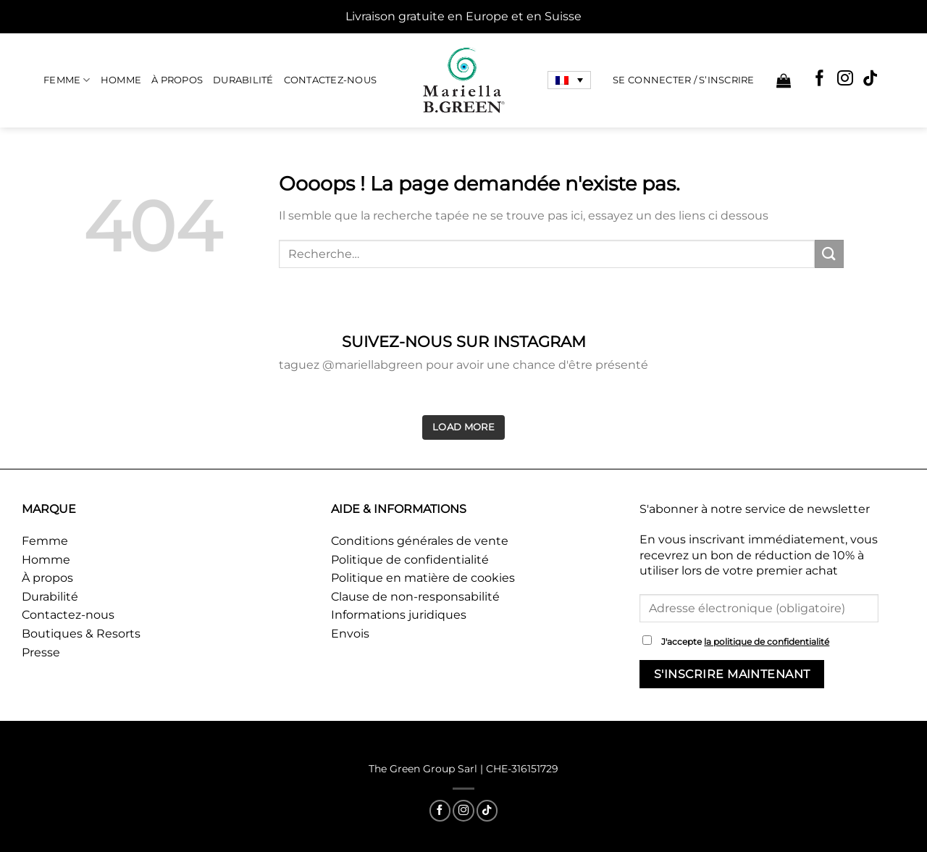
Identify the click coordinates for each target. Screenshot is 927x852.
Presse (41, 652)
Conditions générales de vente (419, 541)
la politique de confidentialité (766, 642)
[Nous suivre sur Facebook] (820, 79)
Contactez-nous (330, 80)
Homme (121, 80)
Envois (350, 633)
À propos (177, 80)
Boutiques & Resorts (81, 633)
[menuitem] (569, 80)
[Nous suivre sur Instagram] (845, 79)
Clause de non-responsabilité (415, 597)
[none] (569, 80)
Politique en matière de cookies (423, 578)
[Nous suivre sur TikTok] (870, 79)
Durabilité (243, 80)
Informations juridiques (398, 615)
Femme (67, 80)
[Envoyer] (829, 254)
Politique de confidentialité (410, 560)
